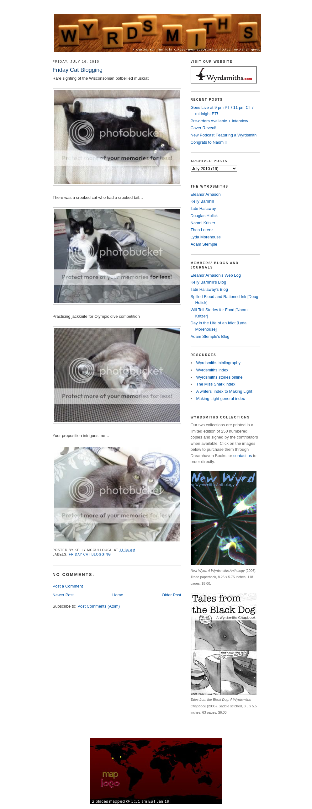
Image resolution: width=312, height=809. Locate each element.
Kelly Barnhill (202, 201)
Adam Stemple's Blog (210, 336)
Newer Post (63, 595)
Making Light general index (220, 398)
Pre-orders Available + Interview (219, 121)
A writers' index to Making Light (224, 391)
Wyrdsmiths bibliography (218, 362)
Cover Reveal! (203, 127)
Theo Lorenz (202, 229)
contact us (242, 455)
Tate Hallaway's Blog (209, 289)
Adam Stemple (204, 244)
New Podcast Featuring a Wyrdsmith (224, 135)
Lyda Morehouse (206, 237)
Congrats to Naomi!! (209, 142)
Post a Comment (68, 586)
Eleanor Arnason (206, 194)
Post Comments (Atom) (98, 606)
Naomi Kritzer (203, 223)
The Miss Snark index (215, 384)
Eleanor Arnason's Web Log (216, 275)
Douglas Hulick (204, 215)
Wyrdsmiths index (212, 370)
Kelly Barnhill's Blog (208, 282)
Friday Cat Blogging (90, 554)
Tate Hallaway (203, 208)
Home (117, 595)
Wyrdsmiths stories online (219, 377)
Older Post (171, 595)
